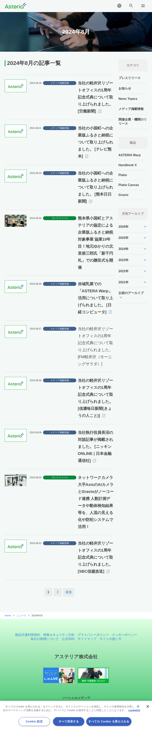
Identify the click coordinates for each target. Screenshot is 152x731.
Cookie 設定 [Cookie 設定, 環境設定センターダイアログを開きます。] (34, 721)
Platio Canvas (129, 185)
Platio (123, 175)
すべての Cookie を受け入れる (108, 721)
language (119, 6)
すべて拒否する (69, 721)
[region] (76, 716)
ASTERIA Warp (130, 155)
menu (143, 6)
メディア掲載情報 (131, 109)
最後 (69, 592)
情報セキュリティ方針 (59, 634)
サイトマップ (87, 639)
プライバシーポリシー (93, 634)
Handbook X (128, 165)
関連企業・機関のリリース (133, 121)
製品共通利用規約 (27, 634)
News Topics (128, 98)
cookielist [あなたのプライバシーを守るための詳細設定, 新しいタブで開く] (134, 710)
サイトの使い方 (110, 639)
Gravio (124, 195)
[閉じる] (147, 706)
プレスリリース (129, 78)
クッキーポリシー (124, 634)
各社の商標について (45, 639)
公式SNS (68, 639)
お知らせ (125, 88)
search (131, 6)
